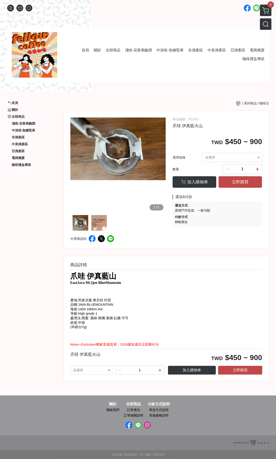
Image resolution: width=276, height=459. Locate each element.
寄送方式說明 (158, 409)
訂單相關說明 (133, 415)
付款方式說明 (159, 404)
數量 (176, 169)
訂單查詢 (133, 409)
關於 (113, 404)
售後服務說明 (158, 415)
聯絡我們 (112, 409)
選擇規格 (179, 157)
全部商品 (133, 404)
